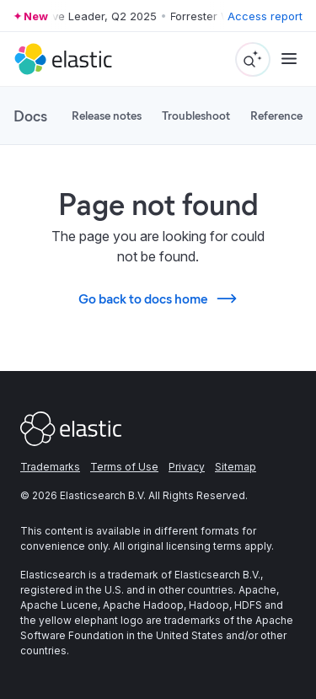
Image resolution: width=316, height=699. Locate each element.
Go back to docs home (158, 298)
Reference (276, 115)
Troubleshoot (196, 115)
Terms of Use (124, 466)
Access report (265, 16)
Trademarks (50, 466)
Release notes (107, 115)
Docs (30, 115)
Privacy (187, 466)
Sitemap (235, 466)
